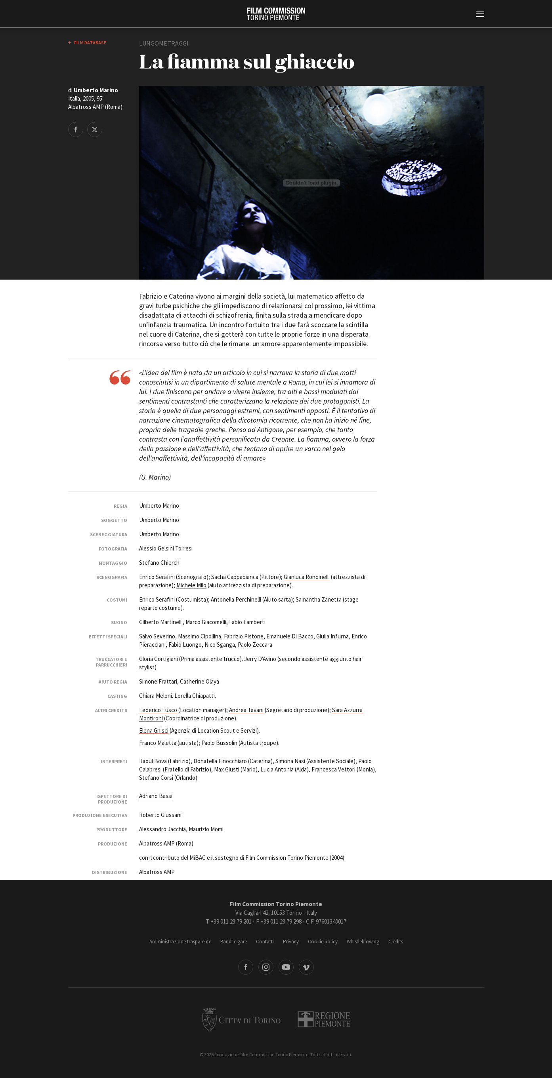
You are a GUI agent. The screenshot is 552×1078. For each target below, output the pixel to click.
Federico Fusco (158, 710)
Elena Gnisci (153, 730)
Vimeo (306, 967)
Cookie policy (323, 941)
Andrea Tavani (246, 710)
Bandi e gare (233, 941)
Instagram (265, 967)
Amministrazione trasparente (180, 941)
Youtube (286, 967)
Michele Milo (191, 585)
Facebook (245, 967)
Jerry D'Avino (260, 659)
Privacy (291, 941)
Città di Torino (241, 1019)
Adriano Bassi (155, 796)
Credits (395, 941)
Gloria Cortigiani (158, 659)
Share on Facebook (75, 128)
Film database (89, 43)
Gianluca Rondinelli (307, 577)
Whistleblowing (363, 941)
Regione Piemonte (324, 1019)
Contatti (265, 941)
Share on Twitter (94, 128)
